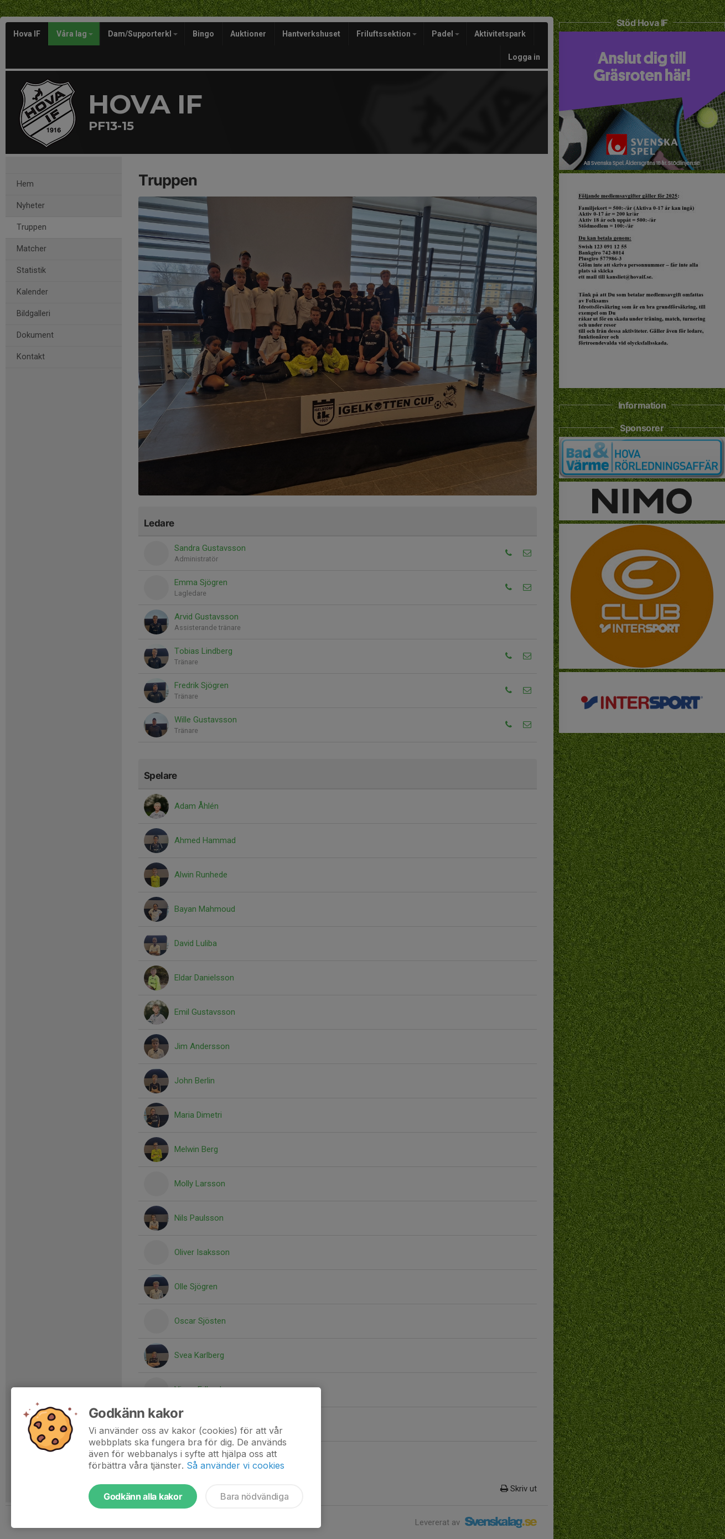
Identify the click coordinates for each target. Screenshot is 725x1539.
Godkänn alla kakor (142, 1496)
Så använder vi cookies (235, 1465)
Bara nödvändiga (254, 1496)
